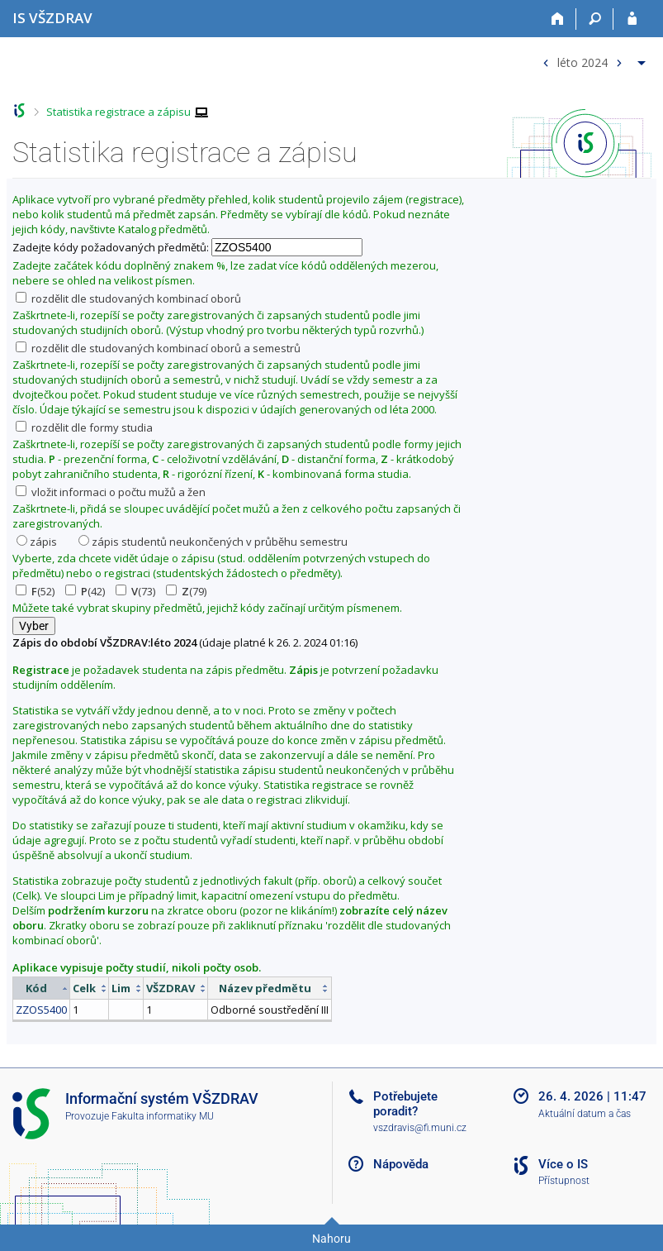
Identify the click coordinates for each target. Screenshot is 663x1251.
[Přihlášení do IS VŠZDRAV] (632, 19)
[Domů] (557, 19)
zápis (37, 541)
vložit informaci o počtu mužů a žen (111, 492)
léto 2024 (582, 62)
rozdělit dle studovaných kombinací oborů (128, 298)
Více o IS (563, 1164)
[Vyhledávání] (594, 19)
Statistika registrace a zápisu (118, 111)
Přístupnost (564, 1181)
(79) (186, 591)
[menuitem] (592, 59)
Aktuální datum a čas (584, 1114)
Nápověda (401, 1164)
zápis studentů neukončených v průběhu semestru (213, 541)
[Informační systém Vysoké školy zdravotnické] (52, 17)
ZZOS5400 (41, 1009)
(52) (35, 591)
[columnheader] (41, 988)
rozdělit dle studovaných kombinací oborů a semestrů (158, 348)
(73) (135, 591)
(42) (85, 591)
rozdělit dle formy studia (84, 427)
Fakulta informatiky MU (162, 1116)
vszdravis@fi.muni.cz (419, 1128)
